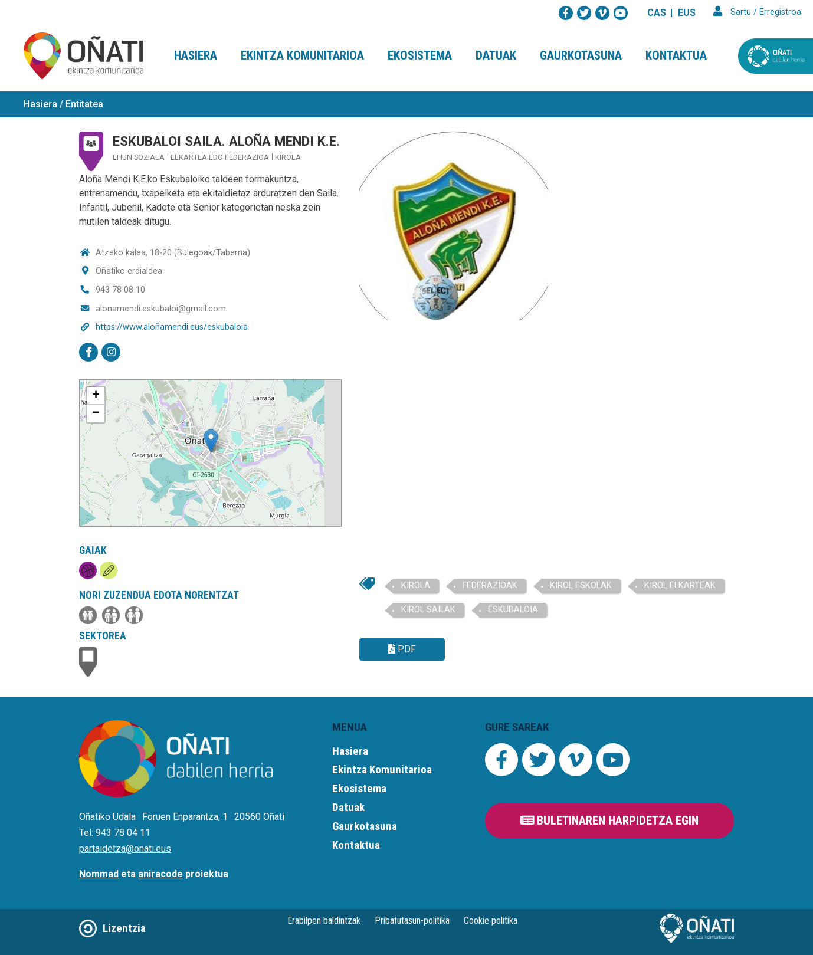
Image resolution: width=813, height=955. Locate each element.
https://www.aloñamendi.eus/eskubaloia (172, 327)
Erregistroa (780, 12)
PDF (402, 649)
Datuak (496, 55)
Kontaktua (676, 55)
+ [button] (96, 396)
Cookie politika (490, 920)
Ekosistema (420, 55)
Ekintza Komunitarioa (302, 55)
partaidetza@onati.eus (125, 848)
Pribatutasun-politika (412, 920)
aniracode (160, 873)
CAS (656, 12)
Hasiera (195, 55)
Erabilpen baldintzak (323, 920)
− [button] (96, 413)
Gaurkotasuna (581, 55)
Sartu (740, 12)
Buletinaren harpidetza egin (609, 820)
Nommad (99, 873)
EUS (687, 12)
